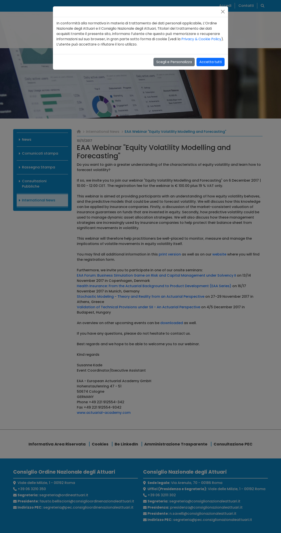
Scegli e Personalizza (174, 61)
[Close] (222, 11)
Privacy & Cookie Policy (201, 39)
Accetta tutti (210, 61)
